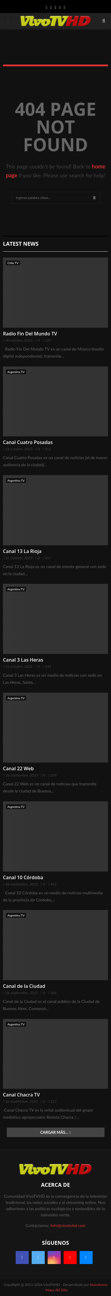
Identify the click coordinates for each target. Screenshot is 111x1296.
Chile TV (12, 263)
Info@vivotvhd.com (67, 1225)
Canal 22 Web (18, 768)
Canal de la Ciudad (24, 986)
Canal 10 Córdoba (23, 877)
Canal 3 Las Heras (23, 660)
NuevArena (98, 1284)
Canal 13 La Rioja (22, 551)
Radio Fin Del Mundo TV (30, 333)
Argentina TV (16, 372)
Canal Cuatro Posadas (28, 442)
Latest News (20, 243)
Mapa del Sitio (57, 1290)
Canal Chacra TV (21, 1094)
